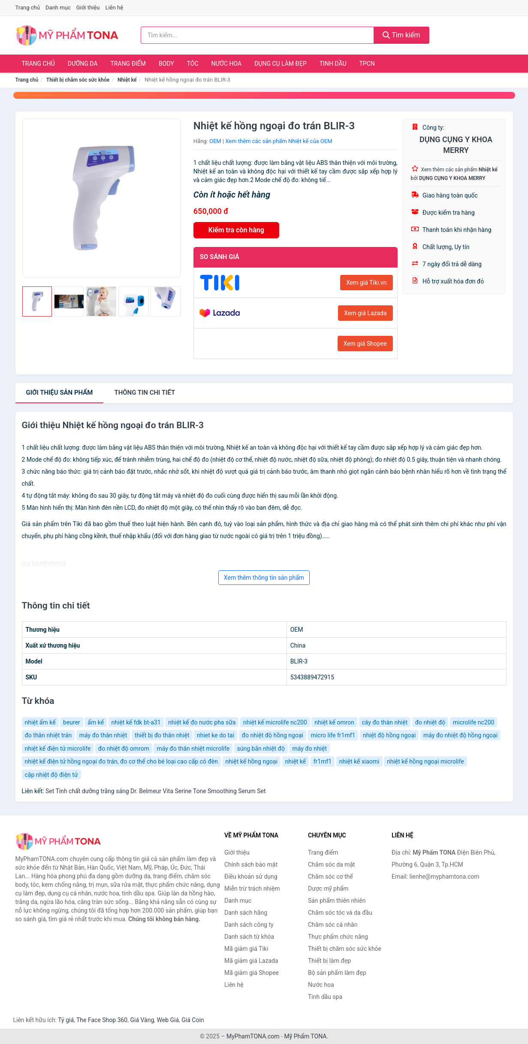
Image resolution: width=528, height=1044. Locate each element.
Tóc (193, 63)
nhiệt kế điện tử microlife (58, 748)
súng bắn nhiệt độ (261, 748)
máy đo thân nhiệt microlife (193, 748)
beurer (71, 722)
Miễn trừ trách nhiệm (252, 888)
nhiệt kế (295, 761)
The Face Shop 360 (101, 1020)
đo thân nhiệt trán (48, 735)
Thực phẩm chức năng (338, 936)
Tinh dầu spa (325, 996)
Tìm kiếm (401, 35)
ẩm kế (95, 722)
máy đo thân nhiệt (103, 735)
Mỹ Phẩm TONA (305, 1036)
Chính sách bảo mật (251, 864)
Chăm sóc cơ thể (330, 876)
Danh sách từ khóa (249, 936)
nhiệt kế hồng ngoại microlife (425, 761)
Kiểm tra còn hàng (236, 230)
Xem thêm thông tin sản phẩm (264, 577)
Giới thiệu (88, 7)
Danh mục (58, 7)
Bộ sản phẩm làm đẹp (337, 972)
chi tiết (144, 392)
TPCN (366, 63)
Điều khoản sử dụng (251, 876)
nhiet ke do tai (215, 735)
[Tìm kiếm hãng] (257, 35)
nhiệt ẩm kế (40, 722)
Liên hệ (115, 7)
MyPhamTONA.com (253, 1036)
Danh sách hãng (245, 912)
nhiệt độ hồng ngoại (389, 735)
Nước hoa (226, 63)
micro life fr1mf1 (333, 735)
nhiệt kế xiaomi (359, 761)
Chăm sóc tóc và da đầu (340, 912)
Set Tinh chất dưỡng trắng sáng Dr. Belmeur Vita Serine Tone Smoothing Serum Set (155, 791)
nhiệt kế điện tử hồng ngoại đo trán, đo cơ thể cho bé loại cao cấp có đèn (121, 761)
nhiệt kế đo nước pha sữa (201, 722)
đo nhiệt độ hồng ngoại (272, 735)
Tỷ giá (66, 1020)
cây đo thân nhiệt (385, 722)
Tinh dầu (333, 63)
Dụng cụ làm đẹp (280, 63)
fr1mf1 (323, 761)
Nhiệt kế (127, 80)
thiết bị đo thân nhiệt (162, 735)
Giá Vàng (142, 1020)
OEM (215, 141)
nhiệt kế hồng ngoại (252, 761)
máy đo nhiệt (309, 748)
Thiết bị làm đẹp (329, 960)
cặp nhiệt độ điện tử (51, 774)
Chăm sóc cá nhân (332, 924)
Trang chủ (27, 7)
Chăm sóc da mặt (331, 864)
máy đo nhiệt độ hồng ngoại (460, 735)
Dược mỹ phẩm (328, 888)
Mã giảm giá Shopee (251, 972)
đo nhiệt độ (430, 722)
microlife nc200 (474, 722)
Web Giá (168, 1020)
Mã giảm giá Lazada (251, 960)
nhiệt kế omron (334, 722)
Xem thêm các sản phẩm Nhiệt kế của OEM (278, 141)
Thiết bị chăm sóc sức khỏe (78, 80)
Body (166, 63)
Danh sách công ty (249, 924)
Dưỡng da (83, 63)
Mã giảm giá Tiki (246, 948)
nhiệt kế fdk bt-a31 (136, 722)
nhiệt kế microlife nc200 (275, 722)
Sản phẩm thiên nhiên (336, 900)
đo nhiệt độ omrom (123, 748)
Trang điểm (128, 63)
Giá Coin (192, 1020)
